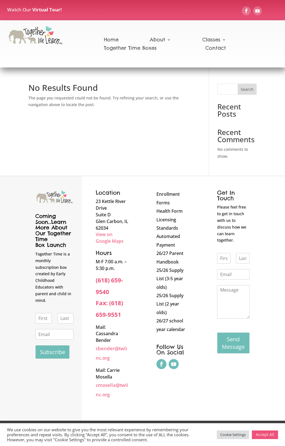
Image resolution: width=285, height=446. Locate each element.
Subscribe (52, 352)
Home (111, 40)
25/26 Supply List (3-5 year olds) (169, 278)
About (157, 40)
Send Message (233, 342)
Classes (211, 40)
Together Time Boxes (130, 48)
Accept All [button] (265, 434)
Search (247, 89)
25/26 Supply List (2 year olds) (169, 303)
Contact (215, 48)
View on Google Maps (110, 237)
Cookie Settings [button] (233, 434)
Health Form (169, 211)
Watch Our (34, 9)
